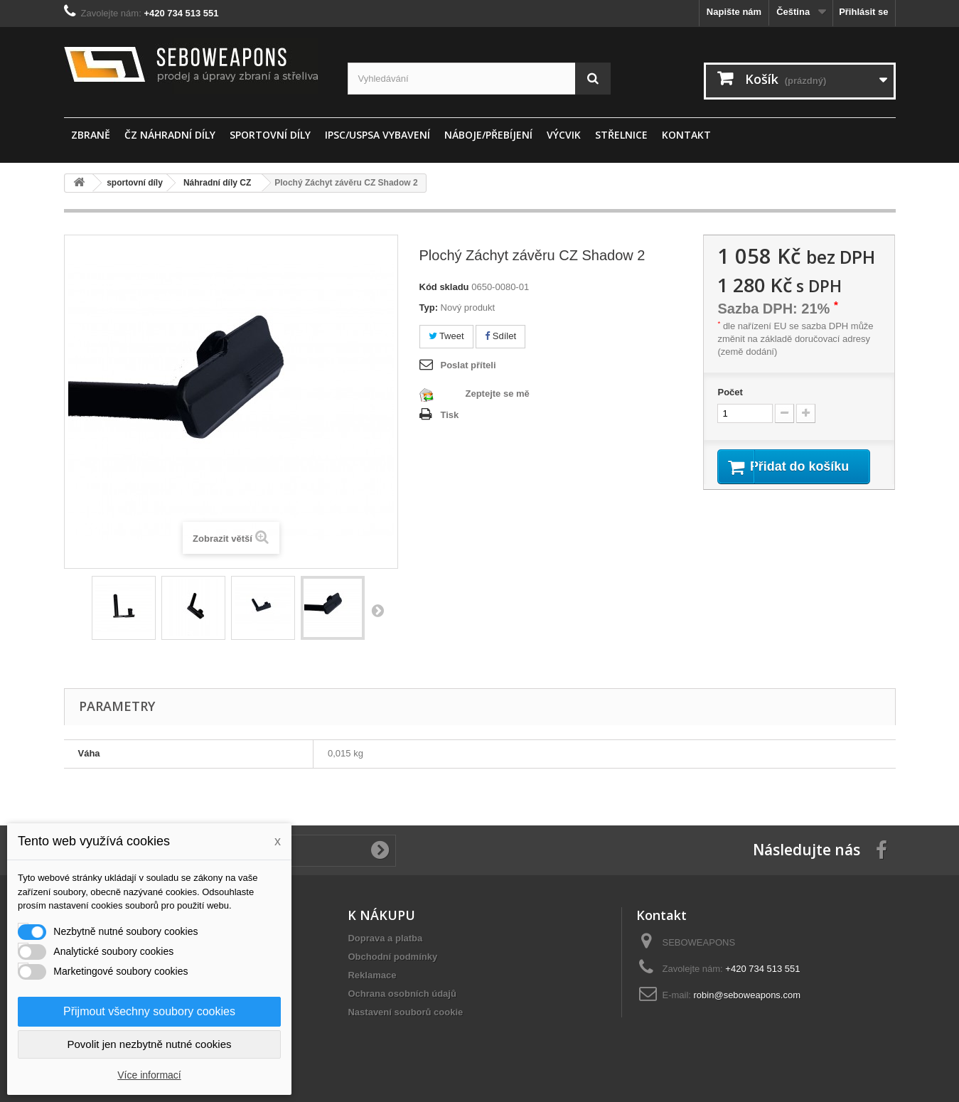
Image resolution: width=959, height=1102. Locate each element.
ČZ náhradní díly (169, 134)
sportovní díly (270, 134)
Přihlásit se (863, 11)
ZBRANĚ (90, 134)
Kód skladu (444, 287)
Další (377, 610)
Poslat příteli (468, 365)
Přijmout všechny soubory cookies (149, 1011)
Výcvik (564, 134)
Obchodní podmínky (392, 956)
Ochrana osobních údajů (402, 993)
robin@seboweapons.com (747, 995)
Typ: (428, 307)
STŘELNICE (621, 134)
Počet (729, 392)
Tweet (446, 336)
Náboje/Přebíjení (488, 134)
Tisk (450, 415)
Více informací (149, 1075)
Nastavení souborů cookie (405, 1012)
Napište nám (734, 11)
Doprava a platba (385, 938)
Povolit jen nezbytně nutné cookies (150, 1044)
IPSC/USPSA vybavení (377, 134)
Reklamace (372, 975)
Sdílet (500, 336)
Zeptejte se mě (498, 393)
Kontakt (686, 134)
